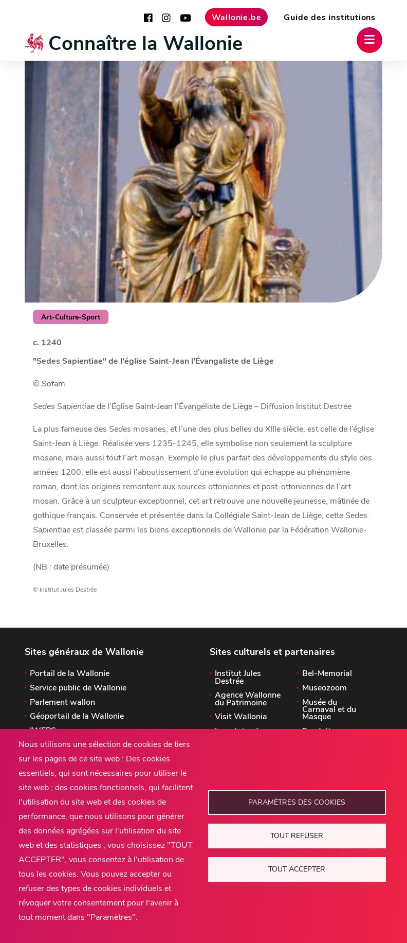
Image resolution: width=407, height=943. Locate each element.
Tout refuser (296, 836)
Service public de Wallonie (78, 687)
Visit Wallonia (241, 716)
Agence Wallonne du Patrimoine (248, 698)
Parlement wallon (62, 702)
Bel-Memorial (327, 673)
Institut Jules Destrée (238, 677)
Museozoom (324, 687)
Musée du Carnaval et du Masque (329, 710)
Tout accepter (296, 869)
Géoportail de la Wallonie (77, 716)
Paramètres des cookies (296, 802)
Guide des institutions (330, 17)
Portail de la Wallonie (69, 673)
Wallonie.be (237, 17)
